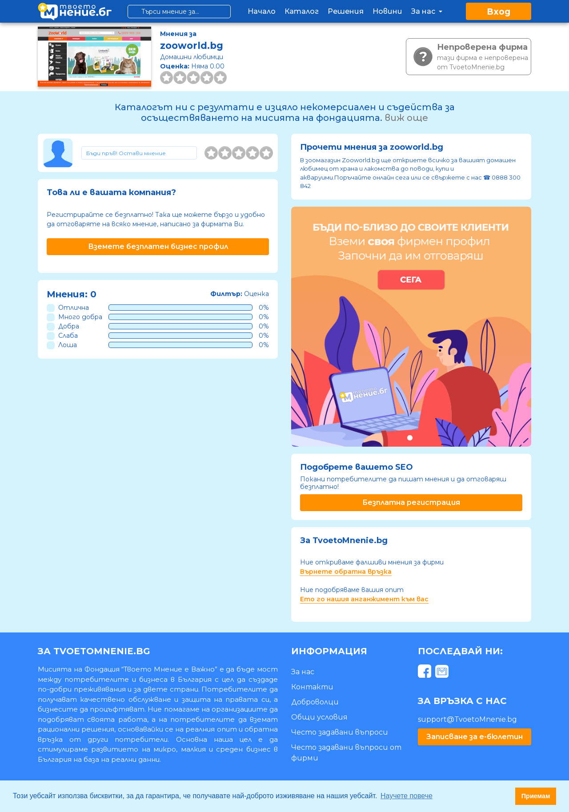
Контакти (312, 687)
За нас (427, 11)
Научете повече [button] (407, 796)
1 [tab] (410, 437)
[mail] (443, 673)
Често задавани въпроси (339, 732)
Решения (346, 11)
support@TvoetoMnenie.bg (467, 719)
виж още (406, 117)
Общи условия (319, 717)
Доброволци (315, 702)
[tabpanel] (411, 327)
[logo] (75, 11)
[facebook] (425, 673)
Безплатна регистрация (411, 502)
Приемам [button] (535, 796)
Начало (262, 11)
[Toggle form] (139, 153)
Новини (387, 11)
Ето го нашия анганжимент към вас (364, 599)
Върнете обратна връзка (346, 572)
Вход (498, 12)
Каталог (301, 11)
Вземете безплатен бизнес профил (158, 246)
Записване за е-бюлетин (474, 736)
